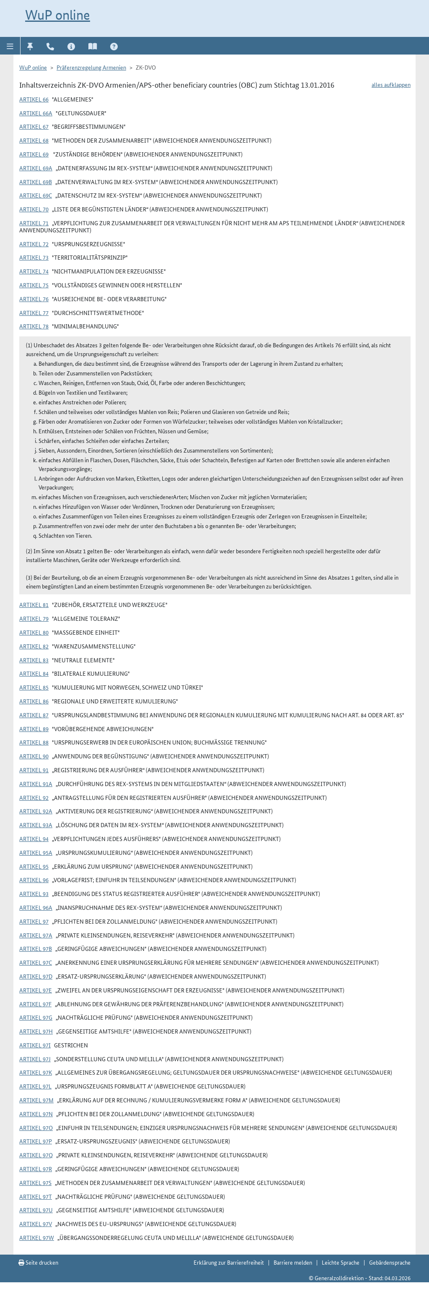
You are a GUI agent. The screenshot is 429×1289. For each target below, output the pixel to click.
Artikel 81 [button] (34, 604)
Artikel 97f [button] (35, 1004)
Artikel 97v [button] (35, 1223)
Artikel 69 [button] (34, 154)
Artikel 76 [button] (34, 298)
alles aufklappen (391, 84)
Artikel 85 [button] (34, 687)
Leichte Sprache (340, 1262)
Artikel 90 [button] (34, 756)
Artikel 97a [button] (35, 935)
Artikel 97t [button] (35, 1196)
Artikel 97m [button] (36, 1100)
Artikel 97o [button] (36, 1127)
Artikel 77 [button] (34, 312)
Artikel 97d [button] (35, 976)
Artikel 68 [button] (34, 140)
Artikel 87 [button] (34, 715)
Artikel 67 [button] (34, 126)
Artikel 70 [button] (34, 209)
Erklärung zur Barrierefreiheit (229, 1262)
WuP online (57, 14)
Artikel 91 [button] (34, 770)
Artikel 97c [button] (35, 962)
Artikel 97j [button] (35, 1059)
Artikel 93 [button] (34, 893)
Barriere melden (293, 1262)
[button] (10, 46)
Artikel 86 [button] (34, 701)
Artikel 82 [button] (34, 646)
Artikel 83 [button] (34, 660)
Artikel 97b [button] (35, 948)
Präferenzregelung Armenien (91, 67)
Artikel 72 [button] (34, 244)
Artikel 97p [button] (35, 1141)
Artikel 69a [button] (35, 168)
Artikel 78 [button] (34, 326)
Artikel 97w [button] (36, 1237)
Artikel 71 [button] (34, 223)
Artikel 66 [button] (34, 99)
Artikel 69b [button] (35, 181)
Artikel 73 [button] (34, 257)
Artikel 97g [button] (35, 1017)
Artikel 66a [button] (35, 113)
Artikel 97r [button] (35, 1168)
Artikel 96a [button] (35, 907)
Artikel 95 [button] (34, 866)
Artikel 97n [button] (36, 1113)
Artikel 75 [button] (34, 285)
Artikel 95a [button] (35, 852)
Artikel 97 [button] (34, 921)
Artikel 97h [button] (36, 1031)
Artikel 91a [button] (35, 783)
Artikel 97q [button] (36, 1155)
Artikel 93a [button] (35, 824)
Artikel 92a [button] (35, 811)
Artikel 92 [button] (34, 797)
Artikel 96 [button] (34, 879)
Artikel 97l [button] (35, 1086)
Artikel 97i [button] (35, 1045)
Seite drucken (38, 1262)
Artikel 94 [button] (34, 838)
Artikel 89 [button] (34, 728)
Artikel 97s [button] (35, 1182)
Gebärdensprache (390, 1262)
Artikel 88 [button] (34, 742)
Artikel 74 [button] (34, 271)
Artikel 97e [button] (35, 990)
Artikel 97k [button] (35, 1072)
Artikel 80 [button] (34, 632)
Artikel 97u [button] (36, 1210)
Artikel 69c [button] (35, 195)
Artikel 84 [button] (34, 673)
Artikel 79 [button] (34, 618)
